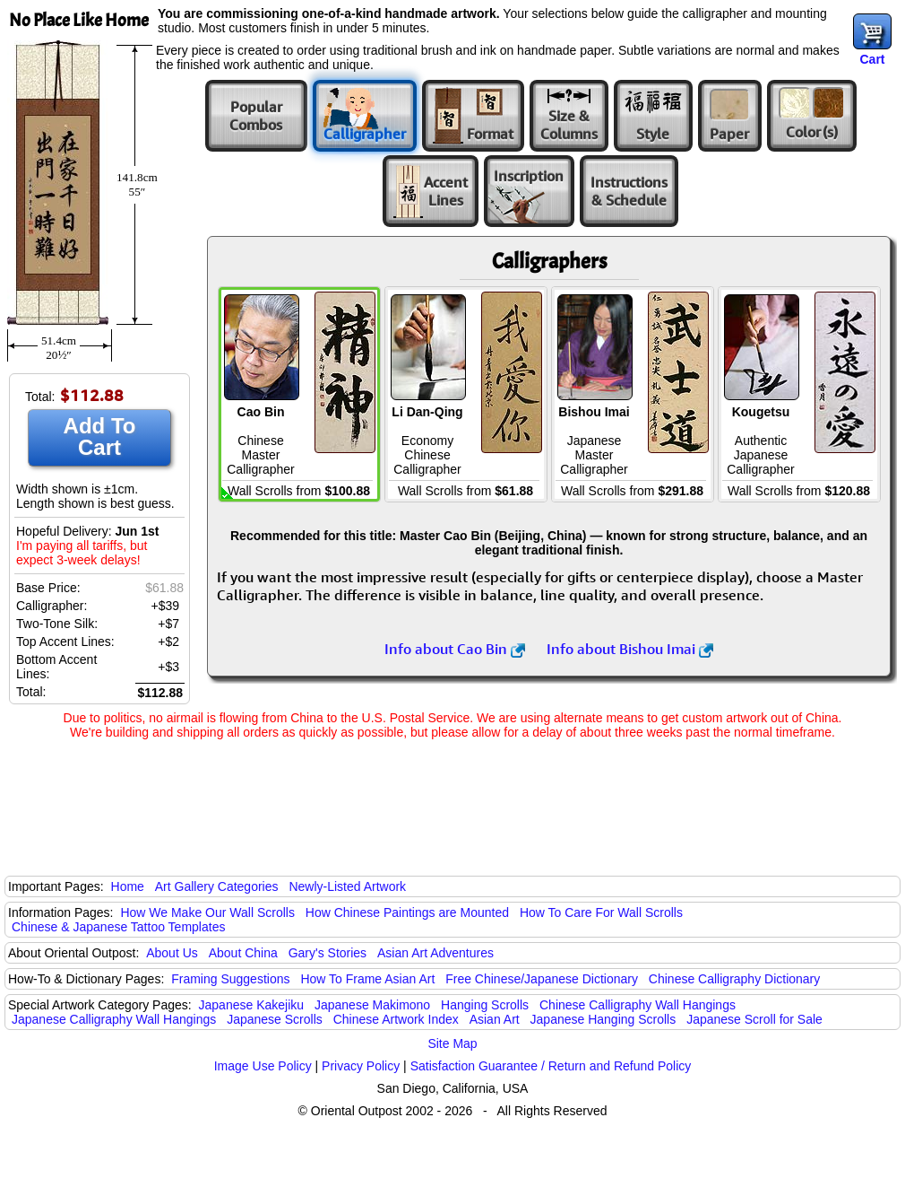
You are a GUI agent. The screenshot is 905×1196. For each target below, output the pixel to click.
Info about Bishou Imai (630, 649)
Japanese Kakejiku (252, 1005)
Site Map (452, 1043)
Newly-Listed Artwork (347, 886)
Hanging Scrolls (485, 1005)
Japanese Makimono (372, 1005)
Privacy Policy (361, 1066)
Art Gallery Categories (217, 886)
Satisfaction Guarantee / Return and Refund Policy (551, 1066)
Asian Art (495, 1019)
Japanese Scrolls (275, 1019)
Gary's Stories (327, 953)
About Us (172, 953)
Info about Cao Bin (454, 649)
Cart (871, 59)
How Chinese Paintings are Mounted (407, 912)
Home (127, 886)
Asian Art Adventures (435, 953)
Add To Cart (100, 436)
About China (243, 953)
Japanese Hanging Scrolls (603, 1019)
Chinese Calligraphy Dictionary (734, 979)
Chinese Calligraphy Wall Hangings (637, 1005)
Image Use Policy (263, 1066)
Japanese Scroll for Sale (754, 1019)
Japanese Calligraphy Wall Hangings (114, 1019)
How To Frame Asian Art (367, 979)
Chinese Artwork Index (396, 1019)
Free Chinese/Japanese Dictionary (541, 979)
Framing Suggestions (230, 979)
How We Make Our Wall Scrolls (207, 912)
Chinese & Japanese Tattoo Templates (118, 927)
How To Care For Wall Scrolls (601, 912)
